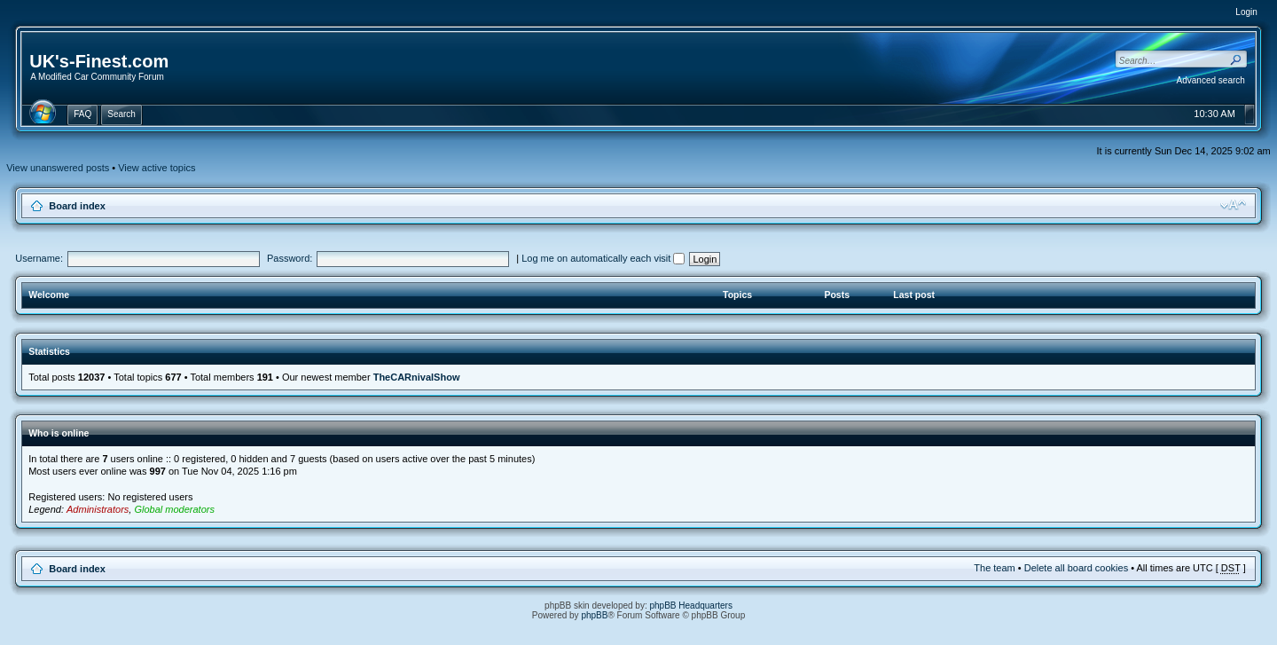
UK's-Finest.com (98, 61)
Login (1246, 12)
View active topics (156, 167)
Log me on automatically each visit (603, 258)
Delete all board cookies (1076, 567)
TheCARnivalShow (416, 377)
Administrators (98, 509)
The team (994, 567)
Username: (39, 258)
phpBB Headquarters (691, 605)
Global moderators (174, 509)
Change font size (1233, 205)
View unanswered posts (57, 167)
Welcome (48, 294)
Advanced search (1211, 80)
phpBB (594, 615)
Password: (289, 258)
